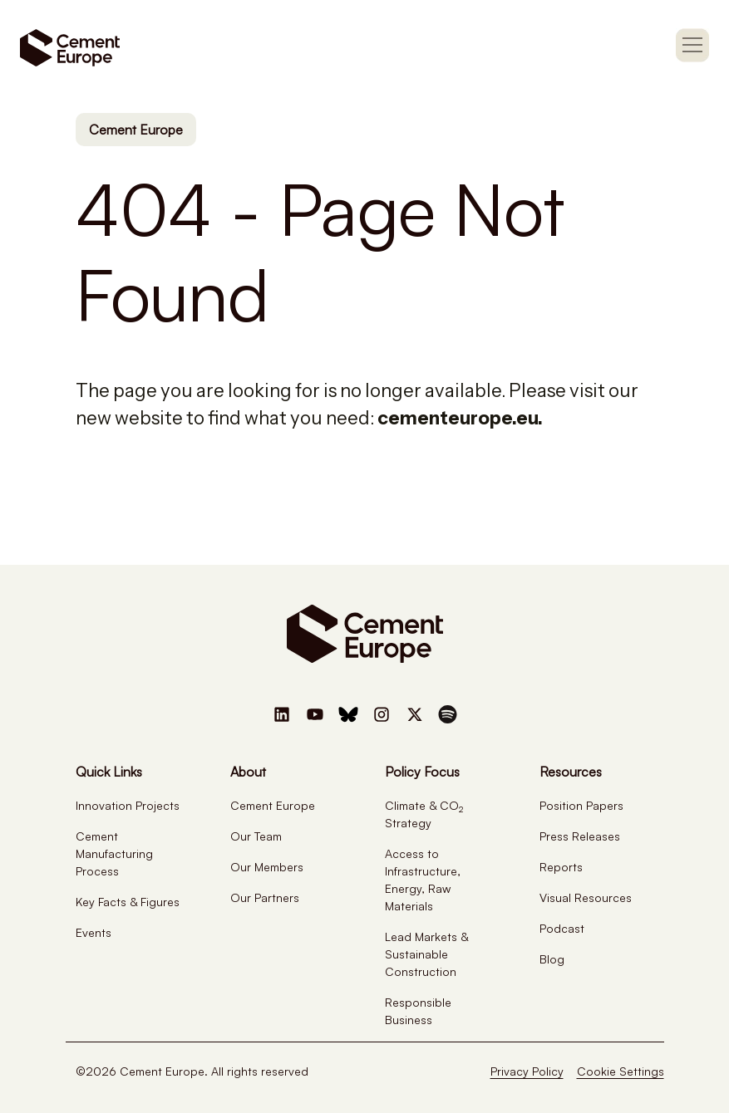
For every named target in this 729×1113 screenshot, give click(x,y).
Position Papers (581, 805)
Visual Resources (585, 897)
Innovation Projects (128, 805)
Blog (551, 959)
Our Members (266, 867)
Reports (561, 867)
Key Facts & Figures (128, 902)
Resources (570, 771)
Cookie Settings (620, 1071)
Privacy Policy (527, 1071)
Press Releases (579, 836)
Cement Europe (136, 129)
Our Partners (264, 897)
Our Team (256, 836)
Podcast (561, 928)
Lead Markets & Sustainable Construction (426, 953)
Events (93, 932)
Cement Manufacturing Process (114, 853)
